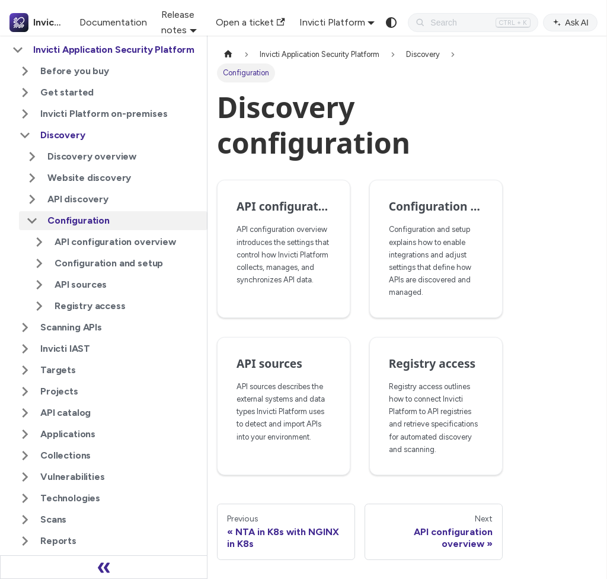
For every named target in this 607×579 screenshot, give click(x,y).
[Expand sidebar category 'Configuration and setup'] (39, 263)
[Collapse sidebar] (103, 567)
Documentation (113, 22)
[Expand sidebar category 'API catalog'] (25, 412)
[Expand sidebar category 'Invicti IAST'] (25, 348)
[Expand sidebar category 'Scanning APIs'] (25, 327)
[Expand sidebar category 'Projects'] (25, 391)
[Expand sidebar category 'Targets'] (25, 370)
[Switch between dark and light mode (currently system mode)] (391, 22)
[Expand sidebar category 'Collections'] (25, 455)
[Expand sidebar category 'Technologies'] (25, 498)
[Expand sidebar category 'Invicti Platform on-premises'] (25, 113)
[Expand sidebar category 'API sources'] (39, 284)
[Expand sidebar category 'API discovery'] (32, 199)
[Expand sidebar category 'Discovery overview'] (32, 156)
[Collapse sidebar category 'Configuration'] (32, 220)
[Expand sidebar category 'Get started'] (25, 92)
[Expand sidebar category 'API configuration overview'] (39, 242)
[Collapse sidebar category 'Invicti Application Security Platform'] (18, 49)
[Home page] (228, 54)
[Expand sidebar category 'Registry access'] (39, 306)
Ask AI (570, 22)
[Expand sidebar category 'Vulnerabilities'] (25, 476)
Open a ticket (250, 22)
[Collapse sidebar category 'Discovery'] (25, 135)
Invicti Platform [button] (332, 22)
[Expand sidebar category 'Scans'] (25, 519)
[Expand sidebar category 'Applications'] (25, 434)
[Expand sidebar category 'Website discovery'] (32, 177)
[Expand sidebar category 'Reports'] (25, 541)
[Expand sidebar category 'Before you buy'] (25, 71)
